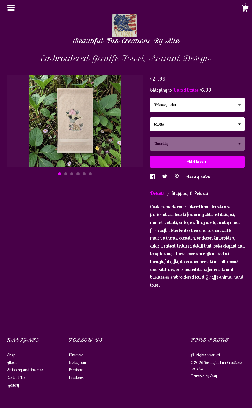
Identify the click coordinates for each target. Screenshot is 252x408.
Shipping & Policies (190, 193)
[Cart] (245, 9)
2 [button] (65, 173)
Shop (11, 355)
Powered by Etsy (204, 376)
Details (157, 193)
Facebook (76, 370)
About (12, 362)
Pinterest (76, 355)
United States (185, 90)
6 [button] (90, 173)
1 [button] (59, 173)
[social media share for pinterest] (177, 177)
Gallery (13, 385)
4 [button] (78, 173)
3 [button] (71, 173)
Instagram (77, 362)
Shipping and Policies (25, 370)
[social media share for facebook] (153, 177)
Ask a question (198, 177)
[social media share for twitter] (165, 177)
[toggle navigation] (11, 8)
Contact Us (16, 377)
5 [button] (84, 173)
